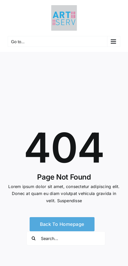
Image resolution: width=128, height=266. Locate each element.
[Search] (34, 238)
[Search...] (66, 238)
